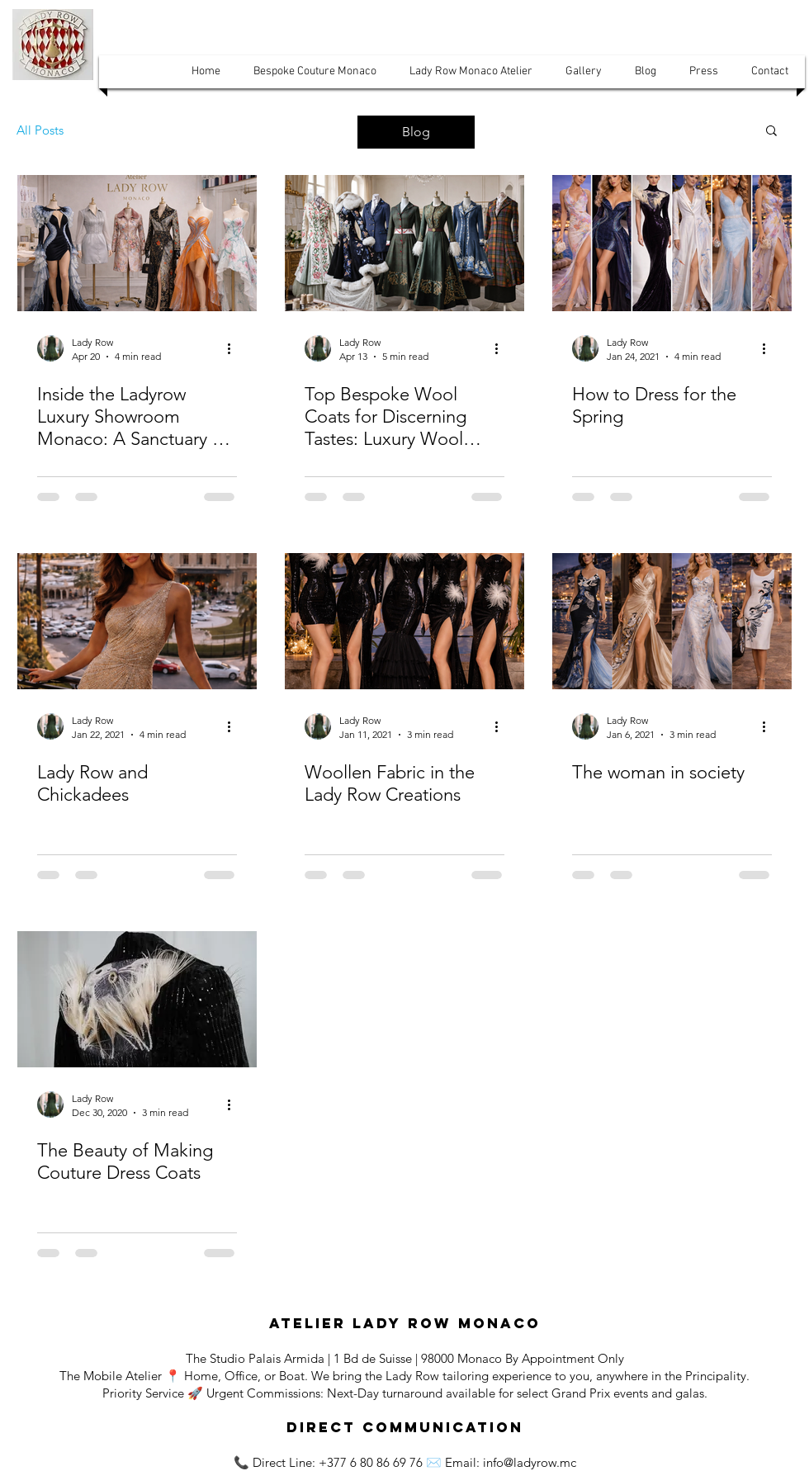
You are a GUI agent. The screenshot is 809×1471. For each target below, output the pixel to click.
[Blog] (416, 132)
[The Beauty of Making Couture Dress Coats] (137, 999)
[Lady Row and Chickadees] (137, 621)
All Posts (40, 130)
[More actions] (234, 348)
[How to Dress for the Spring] (672, 243)
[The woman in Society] (672, 621)
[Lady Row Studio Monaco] (137, 243)
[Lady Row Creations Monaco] (404, 621)
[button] (206, 71)
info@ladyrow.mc (529, 1462)
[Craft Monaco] (404, 243)
